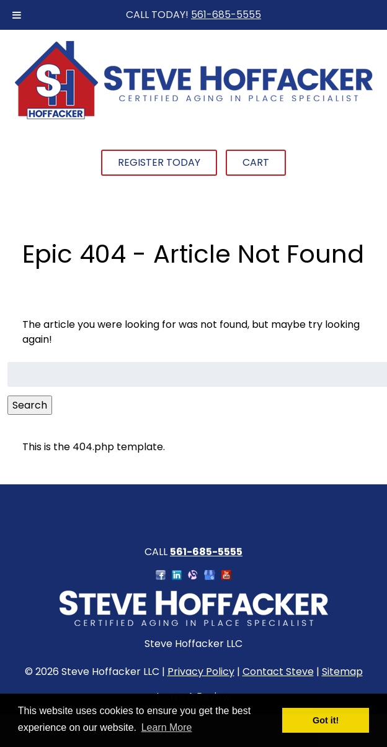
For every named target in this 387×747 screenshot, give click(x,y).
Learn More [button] (166, 727)
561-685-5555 (226, 14)
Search (29, 405)
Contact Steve (278, 671)
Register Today (159, 162)
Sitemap (342, 671)
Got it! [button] (326, 720)
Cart (255, 162)
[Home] (193, 118)
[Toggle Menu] (16, 15)
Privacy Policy (200, 671)
